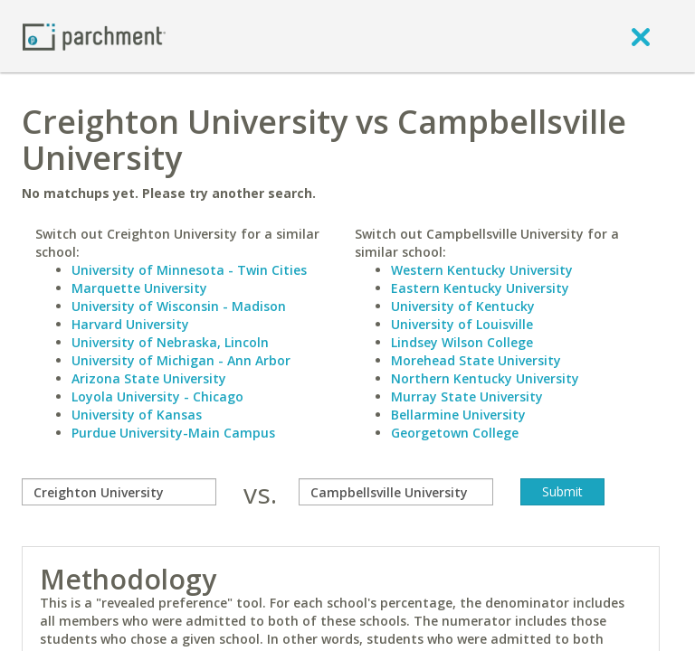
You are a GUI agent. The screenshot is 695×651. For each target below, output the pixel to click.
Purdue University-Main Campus (173, 432)
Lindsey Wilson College (462, 342)
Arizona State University (148, 378)
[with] (396, 491)
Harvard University (130, 324)
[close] (641, 36)
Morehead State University (476, 360)
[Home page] (94, 35)
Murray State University (467, 396)
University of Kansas (136, 414)
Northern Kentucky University (485, 378)
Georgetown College (455, 432)
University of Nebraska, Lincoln (170, 342)
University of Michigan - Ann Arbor (180, 360)
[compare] (119, 491)
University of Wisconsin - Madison (178, 306)
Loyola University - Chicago (157, 396)
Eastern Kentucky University (480, 288)
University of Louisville (462, 324)
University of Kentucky (463, 306)
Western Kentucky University (482, 269)
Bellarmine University (458, 414)
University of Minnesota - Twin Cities (189, 269)
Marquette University (139, 288)
